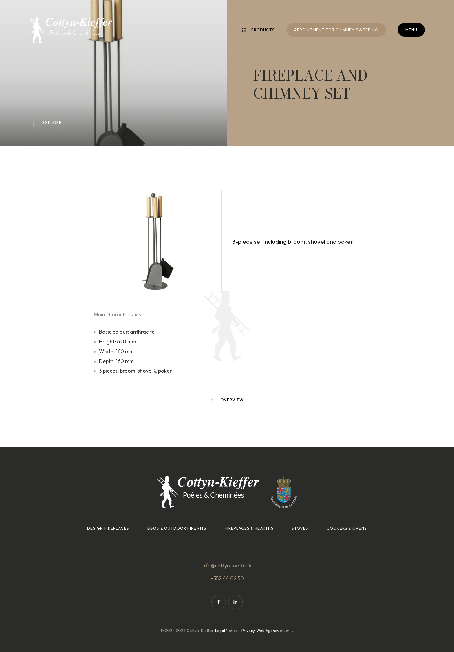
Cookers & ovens (347, 528)
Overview (232, 400)
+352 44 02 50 (227, 578)
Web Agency (267, 630)
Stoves (300, 528)
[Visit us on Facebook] (218, 602)
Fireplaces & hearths (249, 528)
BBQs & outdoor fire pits (176, 528)
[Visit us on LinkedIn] (235, 602)
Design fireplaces (108, 528)
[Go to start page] (70, 30)
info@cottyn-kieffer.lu (227, 565)
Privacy (248, 630)
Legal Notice (226, 630)
